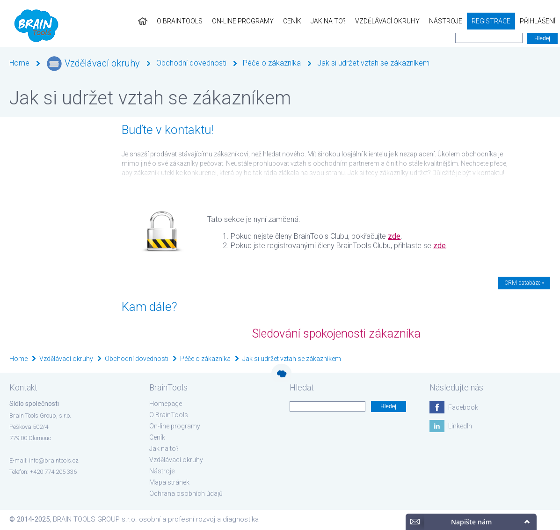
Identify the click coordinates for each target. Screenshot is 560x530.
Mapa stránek (169, 482)
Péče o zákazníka (272, 63)
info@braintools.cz (54, 460)
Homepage (165, 403)
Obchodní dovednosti (191, 63)
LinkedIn (460, 426)
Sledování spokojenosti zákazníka (336, 333)
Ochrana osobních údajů (186, 493)
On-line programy (243, 21)
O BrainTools (180, 21)
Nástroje (445, 21)
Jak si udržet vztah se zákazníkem (373, 63)
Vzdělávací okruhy (387, 21)
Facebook (463, 407)
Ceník (292, 21)
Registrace (491, 21)
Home (19, 63)
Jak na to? (328, 21)
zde (394, 236)
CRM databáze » (524, 283)
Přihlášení (537, 21)
